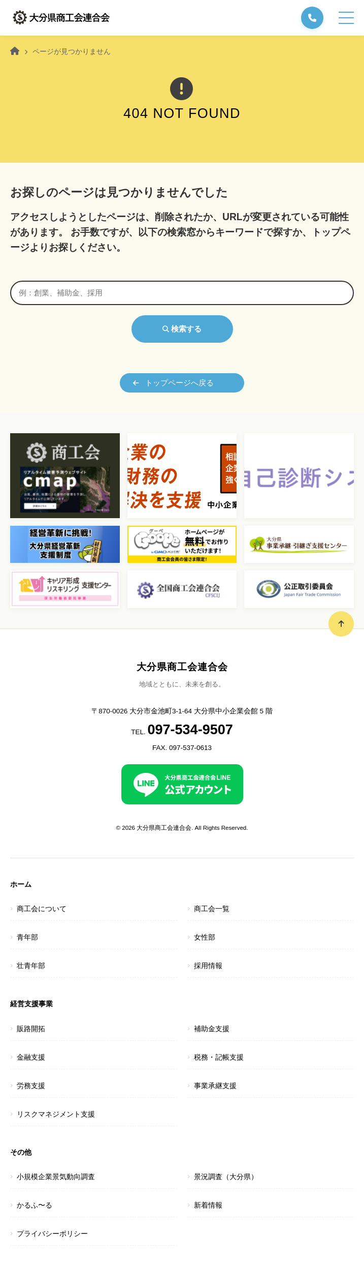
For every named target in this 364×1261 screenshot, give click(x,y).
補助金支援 (211, 1029)
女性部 (204, 937)
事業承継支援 (215, 1086)
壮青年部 (31, 966)
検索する (182, 328)
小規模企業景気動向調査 (56, 1177)
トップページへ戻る (173, 382)
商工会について (42, 909)
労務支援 (31, 1086)
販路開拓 (31, 1029)
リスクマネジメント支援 (56, 1114)
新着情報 (208, 1205)
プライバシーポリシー (52, 1234)
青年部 (27, 937)
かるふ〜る (34, 1205)
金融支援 (31, 1057)
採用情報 (208, 966)
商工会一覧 (211, 909)
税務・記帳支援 (219, 1057)
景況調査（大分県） (226, 1177)
